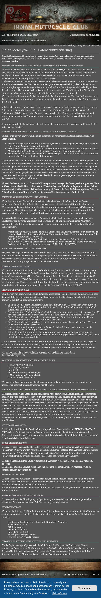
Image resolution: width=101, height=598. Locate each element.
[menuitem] (23, 34)
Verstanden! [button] (85, 588)
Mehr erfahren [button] (59, 593)
